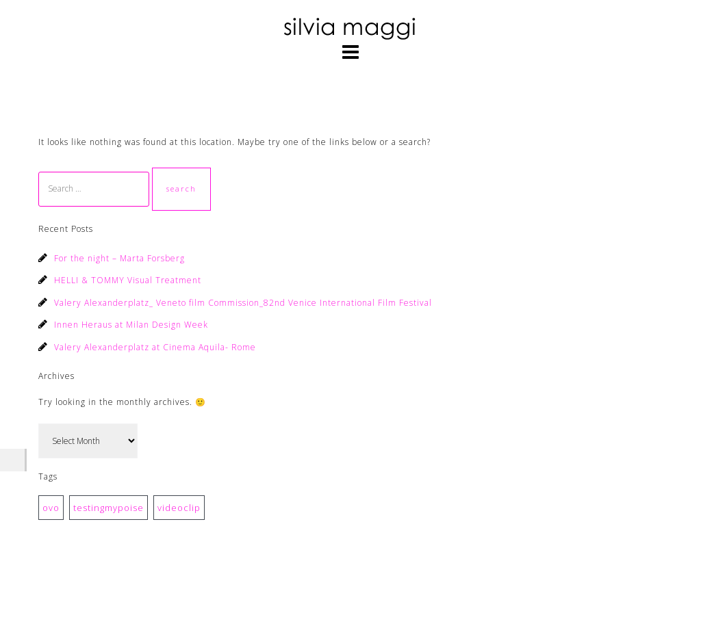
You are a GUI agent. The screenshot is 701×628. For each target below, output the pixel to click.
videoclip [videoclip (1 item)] (179, 507)
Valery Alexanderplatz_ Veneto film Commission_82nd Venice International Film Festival (243, 303)
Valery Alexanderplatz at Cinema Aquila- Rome (155, 347)
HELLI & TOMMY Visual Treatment (127, 280)
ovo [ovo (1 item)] (51, 507)
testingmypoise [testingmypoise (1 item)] (108, 507)
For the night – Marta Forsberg (119, 258)
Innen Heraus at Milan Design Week (131, 324)
